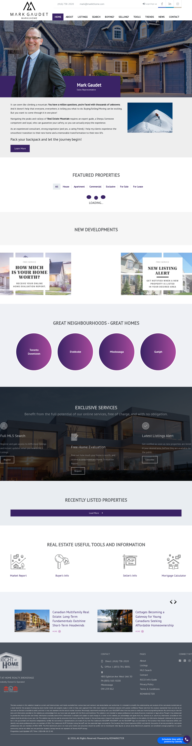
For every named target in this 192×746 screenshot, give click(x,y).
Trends (149, 16)
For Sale (124, 186)
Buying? (109, 16)
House (66, 186)
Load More (96, 513)
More (56, 631)
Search (96, 16)
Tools (137, 16)
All (56, 186)
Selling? (124, 16)
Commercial (95, 186)
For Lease (138, 186)
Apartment (79, 186)
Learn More (20, 148)
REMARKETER (116, 738)
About (69, 16)
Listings (83, 16)
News (161, 16)
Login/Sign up (150, 4)
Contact (174, 16)
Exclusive (110, 186)
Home (58, 16)
